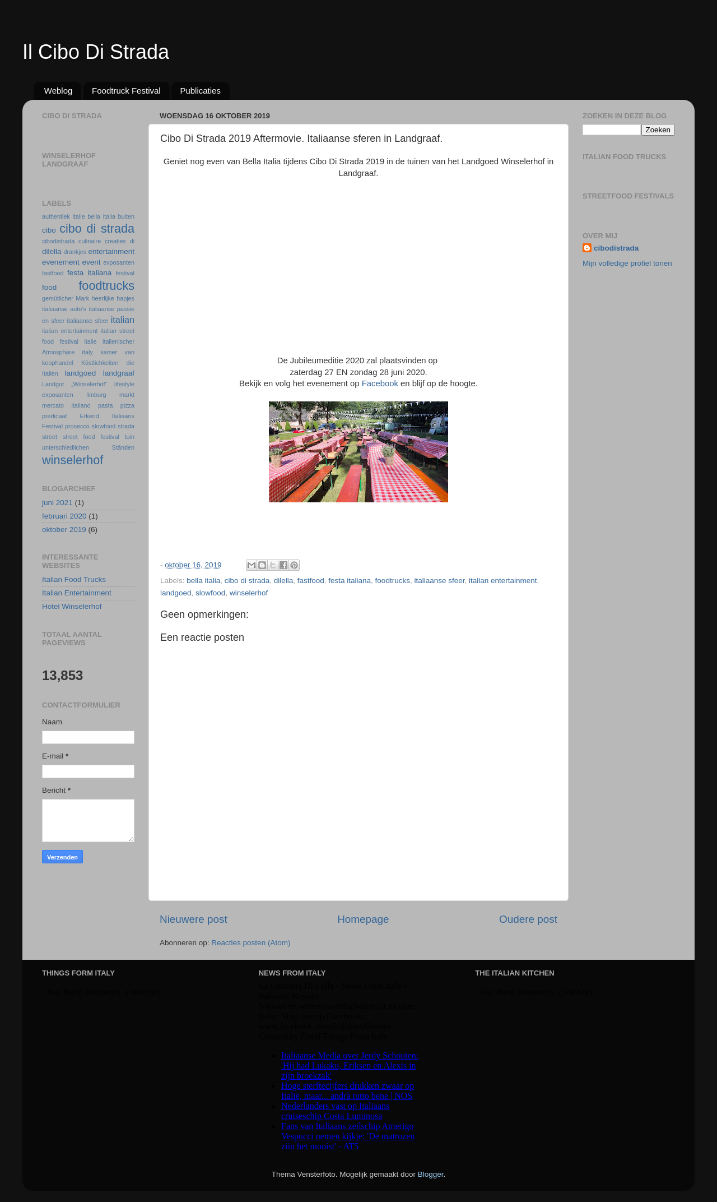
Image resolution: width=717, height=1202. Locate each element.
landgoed (176, 593)
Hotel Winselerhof (72, 606)
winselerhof (249, 593)
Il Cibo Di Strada (95, 51)
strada (126, 426)
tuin (129, 436)
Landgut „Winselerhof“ (74, 384)
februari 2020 (64, 516)
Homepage (363, 919)
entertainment (111, 251)
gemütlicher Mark (65, 298)
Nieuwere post (193, 919)
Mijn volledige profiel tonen (627, 263)
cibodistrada (58, 241)
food (49, 287)
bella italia (203, 580)
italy (87, 352)
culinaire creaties (102, 241)
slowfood (210, 593)
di (132, 241)
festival (124, 273)
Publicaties (200, 90)
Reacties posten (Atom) (250, 943)
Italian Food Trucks (74, 579)
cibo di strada (247, 580)
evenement (61, 262)
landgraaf (118, 373)
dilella (284, 580)
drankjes (74, 251)
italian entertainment (503, 580)
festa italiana (349, 580)
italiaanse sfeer (439, 580)
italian (122, 320)
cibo (49, 230)
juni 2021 (57, 502)
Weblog (58, 90)
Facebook (380, 383)
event (91, 262)
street (49, 436)
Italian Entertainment (76, 593)
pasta (105, 405)
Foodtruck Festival (126, 90)
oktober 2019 (64, 529)
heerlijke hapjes (113, 298)
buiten (126, 216)
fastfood (310, 580)
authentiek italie (63, 216)
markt (126, 394)
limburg (96, 394)
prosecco (77, 426)
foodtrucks (392, 580)
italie (90, 341)
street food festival (91, 436)
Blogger (431, 1174)
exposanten (118, 262)
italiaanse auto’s (64, 309)
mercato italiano (66, 405)
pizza (127, 405)
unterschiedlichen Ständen (88, 447)
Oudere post (528, 919)
